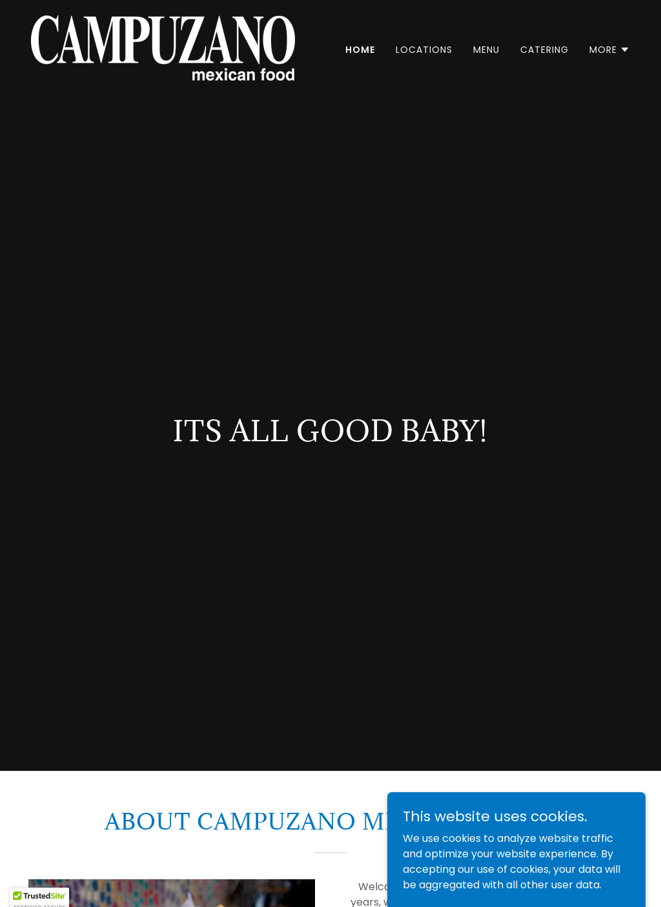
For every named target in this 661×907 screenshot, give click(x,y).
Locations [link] (424, 49)
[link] (163, 47)
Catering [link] (544, 49)
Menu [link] (486, 49)
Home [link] (360, 49)
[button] (609, 49)
